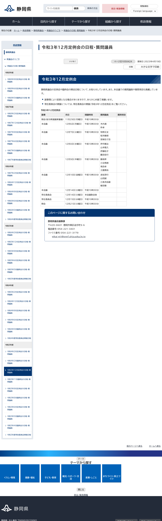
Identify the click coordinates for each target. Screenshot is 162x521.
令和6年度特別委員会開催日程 (19, 219)
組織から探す (113, 21)
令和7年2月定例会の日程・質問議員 (18, 174)
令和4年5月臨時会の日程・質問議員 (18, 330)
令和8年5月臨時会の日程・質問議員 (18, 99)
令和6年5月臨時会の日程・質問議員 (18, 211)
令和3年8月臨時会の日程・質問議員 (18, 399)
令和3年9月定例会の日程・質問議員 (18, 390)
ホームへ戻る (155, 446)
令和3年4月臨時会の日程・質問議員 (18, 427)
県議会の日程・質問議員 (74, 31)
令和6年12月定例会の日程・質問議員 (19, 183)
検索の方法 (92, 8)
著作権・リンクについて (14, 498)
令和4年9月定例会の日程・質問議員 (18, 312)
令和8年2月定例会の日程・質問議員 (18, 115)
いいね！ (72, 61)
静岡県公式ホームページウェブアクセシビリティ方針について (89, 498)
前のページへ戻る (134, 446)
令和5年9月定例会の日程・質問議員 (18, 252)
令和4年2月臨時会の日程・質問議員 (18, 362)
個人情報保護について (43, 498)
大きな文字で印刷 (150, 67)
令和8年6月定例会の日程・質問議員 (18, 90)
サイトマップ (148, 498)
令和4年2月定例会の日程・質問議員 (18, 353)
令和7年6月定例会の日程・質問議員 (18, 142)
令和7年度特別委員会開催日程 (19, 160)
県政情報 (145, 21)
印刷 (131, 67)
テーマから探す (81, 21)
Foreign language (143, 11)
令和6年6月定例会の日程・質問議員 (18, 202)
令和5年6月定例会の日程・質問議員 (18, 262)
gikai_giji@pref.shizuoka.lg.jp (69, 237)
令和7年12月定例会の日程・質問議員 (19, 124)
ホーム (16, 21)
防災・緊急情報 (118, 9)
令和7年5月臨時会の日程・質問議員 (18, 152)
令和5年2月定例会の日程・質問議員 (18, 293)
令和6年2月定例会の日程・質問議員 (18, 234)
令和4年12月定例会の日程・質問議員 (19, 302)
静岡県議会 (39, 31)
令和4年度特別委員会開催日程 (19, 338)
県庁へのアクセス (148, 482)
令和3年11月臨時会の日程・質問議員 (19, 380)
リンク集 (129, 498)
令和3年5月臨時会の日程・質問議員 (18, 417)
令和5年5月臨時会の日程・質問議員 (18, 271)
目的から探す (48, 21)
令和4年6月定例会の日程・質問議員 (18, 321)
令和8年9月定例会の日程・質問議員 (18, 80)
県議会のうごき (54, 31)
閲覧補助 (144, 6)
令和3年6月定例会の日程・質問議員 (18, 408)
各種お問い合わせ (125, 482)
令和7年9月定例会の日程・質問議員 (18, 133)
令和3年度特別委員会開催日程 (19, 435)
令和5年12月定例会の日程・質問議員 (19, 243)
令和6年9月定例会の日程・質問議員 (18, 193)
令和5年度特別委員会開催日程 (19, 279)
